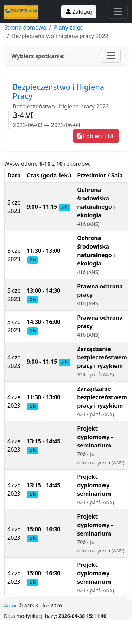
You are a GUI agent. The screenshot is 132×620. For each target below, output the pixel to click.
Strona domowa (25, 27)
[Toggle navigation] (118, 12)
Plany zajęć (68, 27)
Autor (10, 605)
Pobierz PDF (96, 136)
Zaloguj (79, 11)
